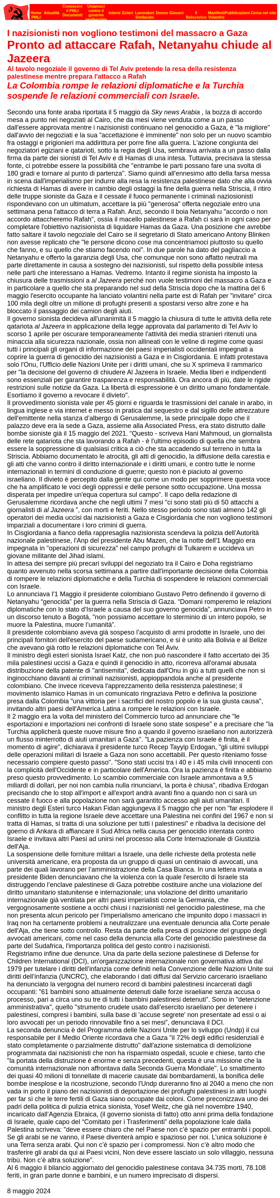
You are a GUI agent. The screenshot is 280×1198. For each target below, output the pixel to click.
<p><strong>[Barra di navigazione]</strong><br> (140, 10)
